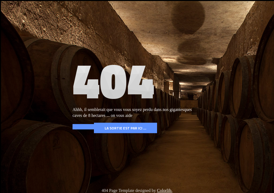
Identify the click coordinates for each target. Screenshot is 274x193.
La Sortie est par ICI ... (125, 128)
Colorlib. (164, 190)
